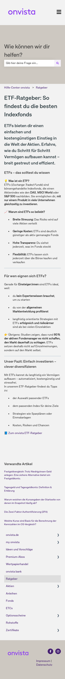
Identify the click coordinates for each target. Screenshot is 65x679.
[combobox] (29, 63)
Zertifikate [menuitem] (12, 630)
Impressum (43, 661)
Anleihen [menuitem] (11, 593)
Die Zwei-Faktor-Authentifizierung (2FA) (25, 511)
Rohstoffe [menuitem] (12, 623)
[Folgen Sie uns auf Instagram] (58, 651)
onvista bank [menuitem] (13, 571)
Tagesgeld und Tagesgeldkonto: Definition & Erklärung (28, 489)
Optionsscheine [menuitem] (16, 615)
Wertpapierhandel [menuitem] (17, 564)
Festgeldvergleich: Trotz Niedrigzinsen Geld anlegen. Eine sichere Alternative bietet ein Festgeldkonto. (27, 475)
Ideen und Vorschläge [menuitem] (19, 549)
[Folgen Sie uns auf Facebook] (50, 651)
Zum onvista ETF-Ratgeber (25, 433)
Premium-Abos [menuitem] (15, 557)
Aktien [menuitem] (10, 586)
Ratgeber (41, 87)
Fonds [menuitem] (10, 601)
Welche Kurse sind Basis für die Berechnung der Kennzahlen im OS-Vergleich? (30, 522)
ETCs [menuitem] (9, 608)
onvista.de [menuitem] (12, 535)
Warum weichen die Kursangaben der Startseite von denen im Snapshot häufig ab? (32, 501)
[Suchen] (57, 63)
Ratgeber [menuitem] (12, 579)
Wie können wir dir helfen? (27, 50)
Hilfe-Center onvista (17, 87)
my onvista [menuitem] (12, 542)
